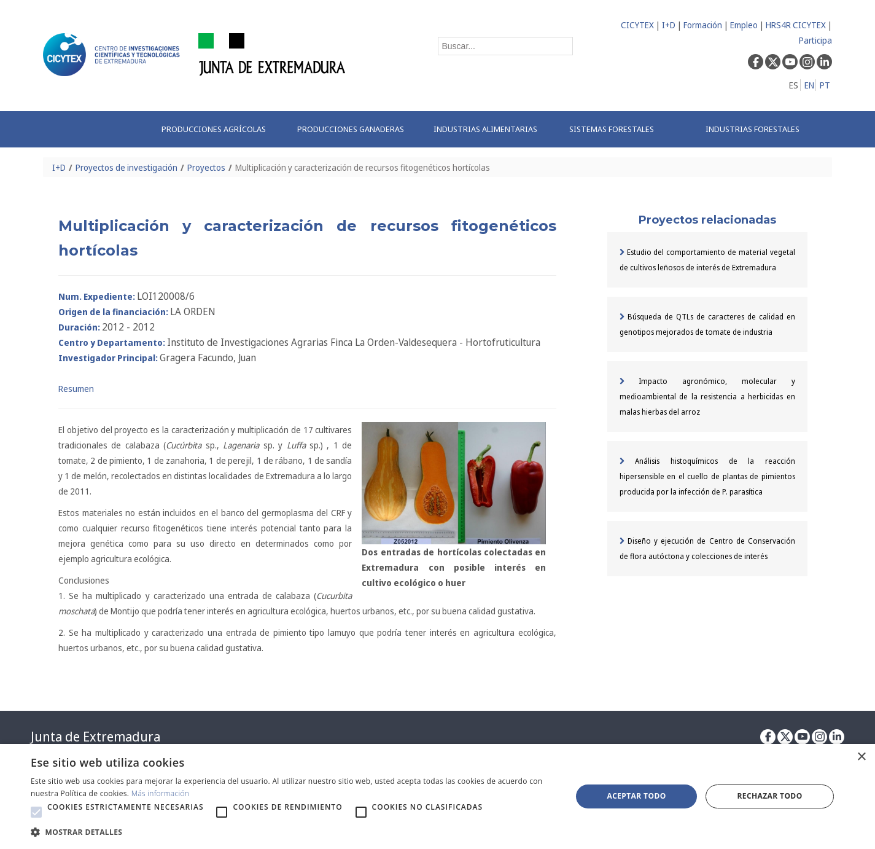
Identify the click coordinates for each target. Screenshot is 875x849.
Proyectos (206, 167)
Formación (702, 25)
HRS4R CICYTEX (796, 25)
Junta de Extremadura (95, 736)
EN (809, 85)
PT (825, 85)
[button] (36, 812)
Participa (815, 40)
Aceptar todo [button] (636, 796)
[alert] (437, 796)
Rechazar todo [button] (769, 796)
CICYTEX (637, 25)
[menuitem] (217, 129)
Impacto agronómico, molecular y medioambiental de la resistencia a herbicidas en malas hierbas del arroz (707, 396)
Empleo (744, 25)
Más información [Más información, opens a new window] (160, 793)
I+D (668, 25)
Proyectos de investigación (126, 167)
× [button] (861, 757)
